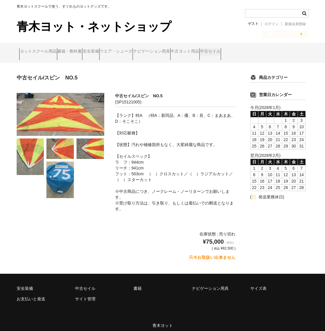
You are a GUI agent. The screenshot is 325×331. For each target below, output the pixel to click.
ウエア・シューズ (152, 51)
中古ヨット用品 (244, 51)
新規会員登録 (295, 24)
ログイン (272, 24)
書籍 (137, 283)
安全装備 (116, 51)
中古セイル (280, 51)
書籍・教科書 (83, 51)
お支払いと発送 (31, 294)
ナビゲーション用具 (199, 51)
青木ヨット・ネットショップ (94, 26)
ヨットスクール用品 (40, 51)
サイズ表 (258, 283)
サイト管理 (85, 294)
